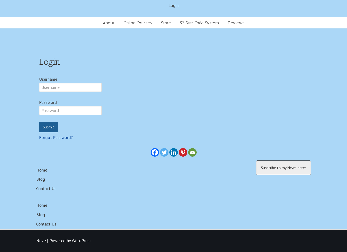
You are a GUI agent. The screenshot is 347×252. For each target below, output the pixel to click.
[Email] (192, 152)
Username (48, 79)
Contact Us (46, 188)
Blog (40, 179)
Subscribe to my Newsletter (283, 167)
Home (41, 170)
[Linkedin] (173, 152)
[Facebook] (155, 152)
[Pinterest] (183, 152)
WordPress (81, 240)
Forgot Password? (56, 137)
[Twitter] (164, 152)
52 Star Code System (199, 23)
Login (173, 5)
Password (48, 102)
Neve (41, 240)
